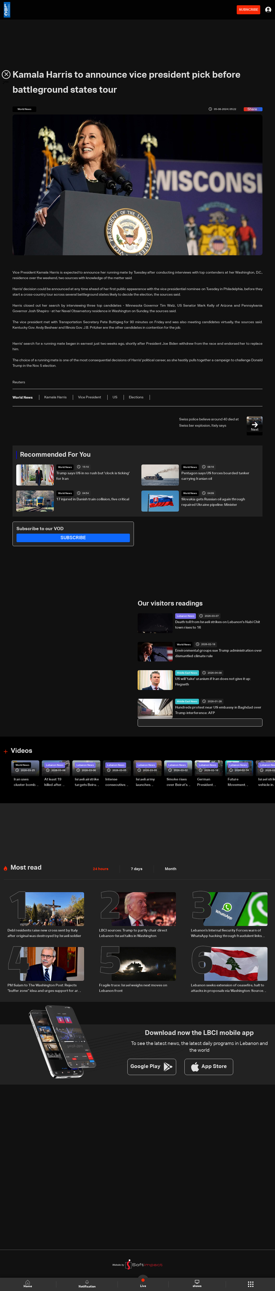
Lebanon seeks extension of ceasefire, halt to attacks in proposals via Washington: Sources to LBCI (228, 987)
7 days (135, 868)
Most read (26, 866)
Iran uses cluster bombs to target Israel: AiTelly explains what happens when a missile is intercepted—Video (26, 782)
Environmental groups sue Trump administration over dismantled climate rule (218, 652)
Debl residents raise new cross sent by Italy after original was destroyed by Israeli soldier (44, 931)
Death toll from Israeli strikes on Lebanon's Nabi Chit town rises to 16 (217, 624)
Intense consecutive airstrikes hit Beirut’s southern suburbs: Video (117, 782)
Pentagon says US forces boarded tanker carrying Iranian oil (215, 475)
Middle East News (187, 672)
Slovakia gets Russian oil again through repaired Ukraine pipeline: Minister (213, 501)
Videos (21, 750)
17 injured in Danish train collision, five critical (92, 499)
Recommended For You (55, 454)
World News (65, 467)
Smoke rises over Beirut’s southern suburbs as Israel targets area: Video (177, 782)
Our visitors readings (170, 603)
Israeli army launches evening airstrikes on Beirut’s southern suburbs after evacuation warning (147, 782)
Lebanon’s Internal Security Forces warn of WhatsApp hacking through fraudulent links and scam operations (226, 932)
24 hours (100, 868)
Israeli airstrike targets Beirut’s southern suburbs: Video (87, 782)
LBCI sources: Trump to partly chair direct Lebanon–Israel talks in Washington (133, 931)
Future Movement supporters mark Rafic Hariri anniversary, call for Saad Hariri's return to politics (239, 782)
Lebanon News (185, 616)
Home (28, 1284)
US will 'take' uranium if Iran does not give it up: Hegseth (213, 681)
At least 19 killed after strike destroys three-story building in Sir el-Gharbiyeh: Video (56, 782)
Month (168, 868)
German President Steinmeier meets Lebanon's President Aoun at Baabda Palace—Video (209, 782)
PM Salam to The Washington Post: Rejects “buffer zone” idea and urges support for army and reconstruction (45, 987)
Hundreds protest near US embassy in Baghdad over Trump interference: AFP (218, 710)
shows (196, 1284)
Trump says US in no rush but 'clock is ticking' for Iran (93, 475)
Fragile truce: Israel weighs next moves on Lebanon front (133, 986)
